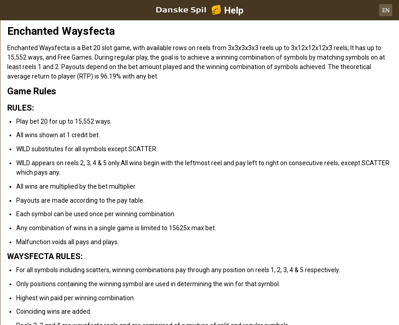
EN (386, 10)
